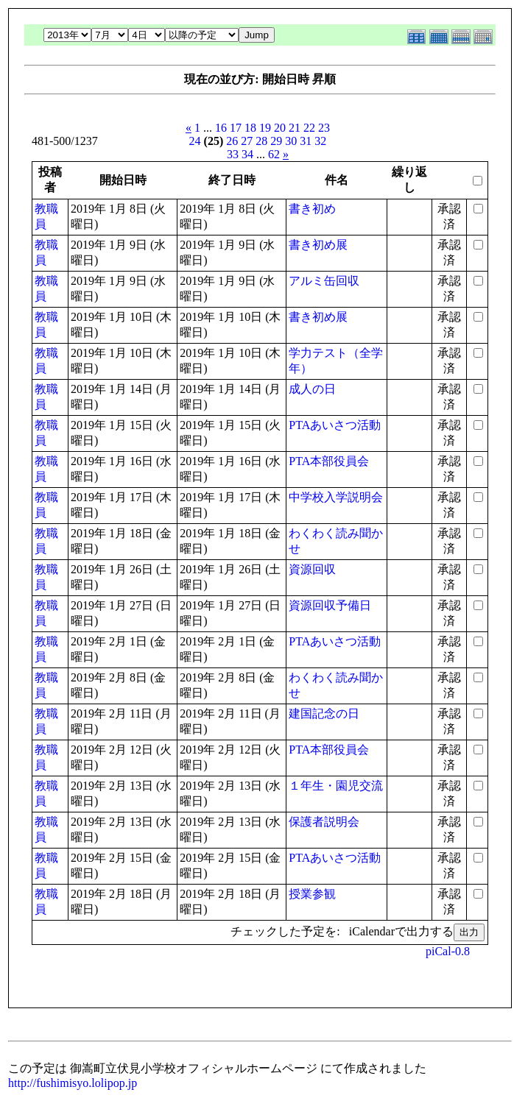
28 (261, 141)
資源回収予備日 (330, 605)
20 (280, 127)
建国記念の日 (324, 713)
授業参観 (312, 894)
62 (274, 154)
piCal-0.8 (448, 951)
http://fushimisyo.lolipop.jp (72, 1083)
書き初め (312, 208)
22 (309, 127)
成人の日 (312, 389)
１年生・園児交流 (336, 785)
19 (265, 127)
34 (247, 154)
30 (291, 141)
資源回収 (312, 569)
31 (305, 141)
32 (320, 141)
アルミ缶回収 (324, 280)
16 (221, 127)
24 (195, 141)
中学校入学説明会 (336, 497)
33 (233, 154)
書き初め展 (318, 244)
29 (276, 141)
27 (247, 141)
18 (250, 127)
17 (236, 127)
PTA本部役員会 (329, 461)
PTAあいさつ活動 (335, 425)
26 (232, 141)
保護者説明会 (324, 821)
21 (294, 127)
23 (324, 127)
